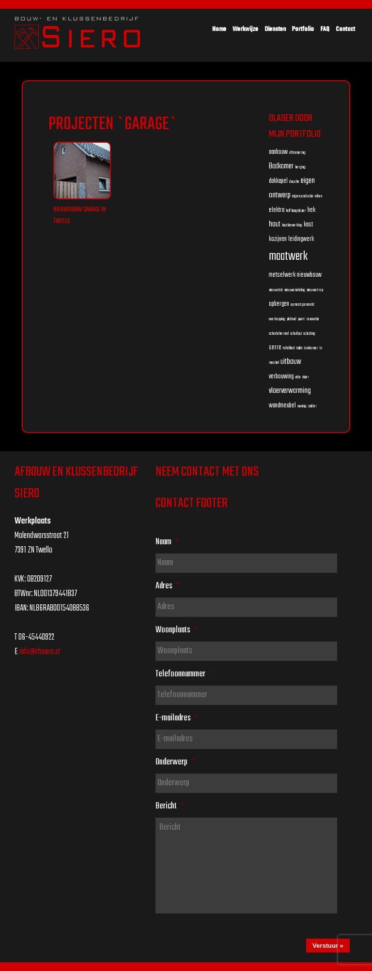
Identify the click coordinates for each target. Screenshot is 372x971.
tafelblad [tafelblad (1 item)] (289, 348)
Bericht (169, 806)
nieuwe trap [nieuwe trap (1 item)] (315, 290)
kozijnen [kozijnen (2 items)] (278, 239)
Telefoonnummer (183, 674)
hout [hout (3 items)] (274, 224)
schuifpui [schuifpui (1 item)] (296, 333)
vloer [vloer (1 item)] (305, 377)
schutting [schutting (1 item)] (309, 333)
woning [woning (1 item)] (302, 406)
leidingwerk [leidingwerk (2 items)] (301, 239)
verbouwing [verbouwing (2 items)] (281, 376)
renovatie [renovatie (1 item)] (312, 319)
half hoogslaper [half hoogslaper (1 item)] (296, 210)
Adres (167, 586)
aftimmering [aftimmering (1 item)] (297, 152)
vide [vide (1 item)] (298, 377)
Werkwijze (245, 29)
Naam (166, 542)
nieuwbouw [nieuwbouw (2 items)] (309, 275)
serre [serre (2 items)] (275, 347)
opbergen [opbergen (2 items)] (279, 304)
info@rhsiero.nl (39, 652)
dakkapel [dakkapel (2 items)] (278, 181)
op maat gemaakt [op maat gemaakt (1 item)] (302, 304)
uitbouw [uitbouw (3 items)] (290, 361)
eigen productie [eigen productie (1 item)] (302, 196)
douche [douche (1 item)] (294, 181)
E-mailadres (176, 718)
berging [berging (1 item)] (300, 167)
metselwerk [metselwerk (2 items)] (282, 275)
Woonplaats (176, 630)
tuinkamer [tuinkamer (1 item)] (311, 348)
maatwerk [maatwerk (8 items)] (288, 256)
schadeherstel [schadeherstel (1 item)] (279, 333)
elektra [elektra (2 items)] (276, 210)
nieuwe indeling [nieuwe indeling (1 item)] (294, 290)
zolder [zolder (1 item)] (312, 406)
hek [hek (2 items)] (311, 210)
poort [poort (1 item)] (301, 319)
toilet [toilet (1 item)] (299, 348)
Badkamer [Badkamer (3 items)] (281, 166)
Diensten (275, 29)
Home (219, 29)
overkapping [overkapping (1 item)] (277, 319)
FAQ (324, 29)
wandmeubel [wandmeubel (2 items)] (282, 405)
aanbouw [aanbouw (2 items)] (278, 152)
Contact (345, 29)
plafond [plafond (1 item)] (291, 319)
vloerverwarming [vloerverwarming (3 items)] (290, 390)
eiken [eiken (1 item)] (318, 196)
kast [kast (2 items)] (308, 224)
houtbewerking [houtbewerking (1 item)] (292, 225)
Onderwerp (174, 762)
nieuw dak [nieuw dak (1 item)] (276, 290)
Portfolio (303, 29)
